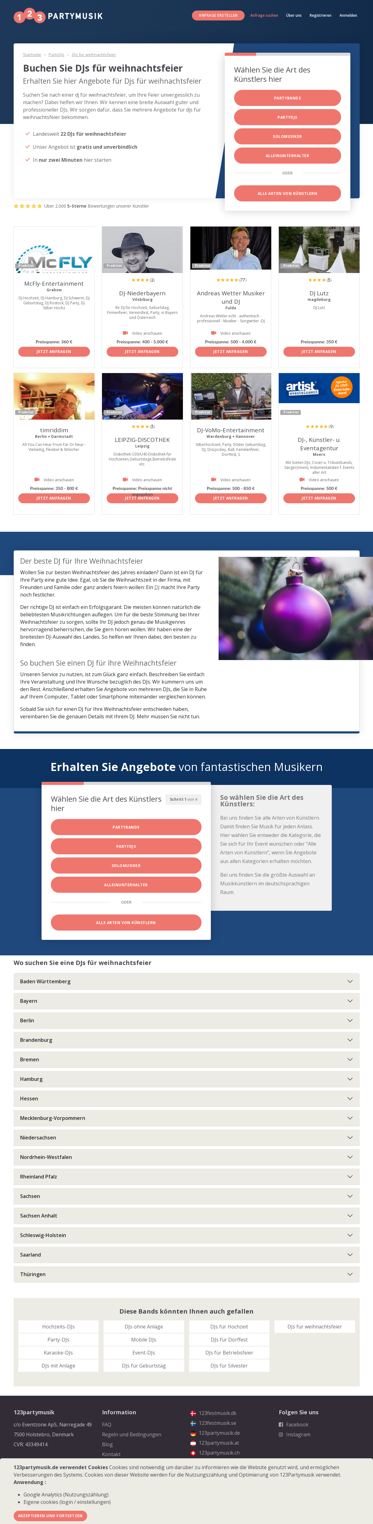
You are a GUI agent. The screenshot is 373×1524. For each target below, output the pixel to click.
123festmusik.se (213, 1423)
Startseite (32, 54)
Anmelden (348, 15)
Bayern (28, 1001)
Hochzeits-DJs (58, 1326)
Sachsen (30, 1196)
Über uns (294, 15)
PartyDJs (56, 54)
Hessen (29, 1098)
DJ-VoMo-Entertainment (230, 430)
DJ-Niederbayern (142, 293)
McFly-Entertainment (54, 283)
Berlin (27, 1020)
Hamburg (31, 1079)
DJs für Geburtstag (144, 1365)
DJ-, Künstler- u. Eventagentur (319, 443)
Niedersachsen (38, 1137)
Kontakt (111, 1454)
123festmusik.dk (213, 1413)
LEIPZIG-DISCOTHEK (142, 439)
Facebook (294, 1424)
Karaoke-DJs (58, 1352)
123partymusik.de (215, 1432)
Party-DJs (58, 1339)
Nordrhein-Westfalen (46, 1157)
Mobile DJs (143, 1339)
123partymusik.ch (215, 1452)
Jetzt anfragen (54, 351)
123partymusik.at (214, 1442)
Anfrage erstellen (218, 15)
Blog (107, 1444)
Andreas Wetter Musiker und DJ (231, 297)
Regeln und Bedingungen (131, 1434)
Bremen (29, 1059)
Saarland (30, 1254)
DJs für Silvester (229, 1365)
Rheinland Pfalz (38, 1176)
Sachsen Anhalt (38, 1215)
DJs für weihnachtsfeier (94, 54)
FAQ (106, 1424)
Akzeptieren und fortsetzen (50, 1515)
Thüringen (33, 1274)
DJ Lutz (319, 293)
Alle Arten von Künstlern (287, 193)
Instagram (294, 1434)
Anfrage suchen (264, 15)
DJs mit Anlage (58, 1365)
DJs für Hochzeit (229, 1326)
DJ (157, 587)
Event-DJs (143, 1352)
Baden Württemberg (45, 981)
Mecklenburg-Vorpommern (52, 1118)
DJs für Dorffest (229, 1339)
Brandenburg (36, 1040)
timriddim (54, 430)
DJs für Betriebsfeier (229, 1352)
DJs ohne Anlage (144, 1326)
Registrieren (320, 15)
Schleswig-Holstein (43, 1235)
